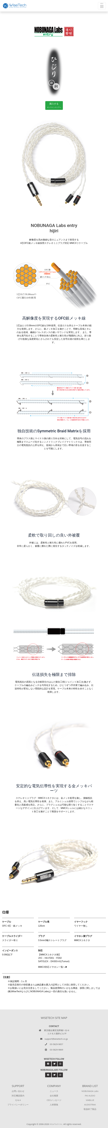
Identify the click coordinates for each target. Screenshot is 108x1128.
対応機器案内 (18, 1095)
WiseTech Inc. (56, 1124)
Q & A (18, 1100)
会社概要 (54, 1095)
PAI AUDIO (90, 1095)
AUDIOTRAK (90, 1104)
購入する (54, 105)
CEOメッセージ (54, 1100)
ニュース (54, 1091)
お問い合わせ (18, 1091)
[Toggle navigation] (102, 5)
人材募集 (54, 1104)
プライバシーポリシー (18, 1104)
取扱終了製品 (90, 1109)
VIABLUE (90, 1100)
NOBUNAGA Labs (90, 1091)
